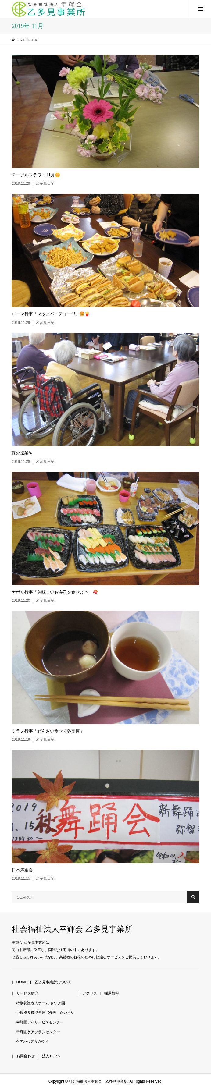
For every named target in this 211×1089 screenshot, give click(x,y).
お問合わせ (25, 1056)
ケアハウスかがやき (32, 1041)
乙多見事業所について (53, 982)
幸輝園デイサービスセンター (40, 1022)
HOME (21, 982)
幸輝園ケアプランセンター (38, 1032)
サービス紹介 (27, 993)
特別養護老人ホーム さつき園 (40, 1003)
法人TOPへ (51, 1056)
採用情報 (111, 993)
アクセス (89, 993)
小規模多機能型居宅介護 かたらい (45, 1012)
